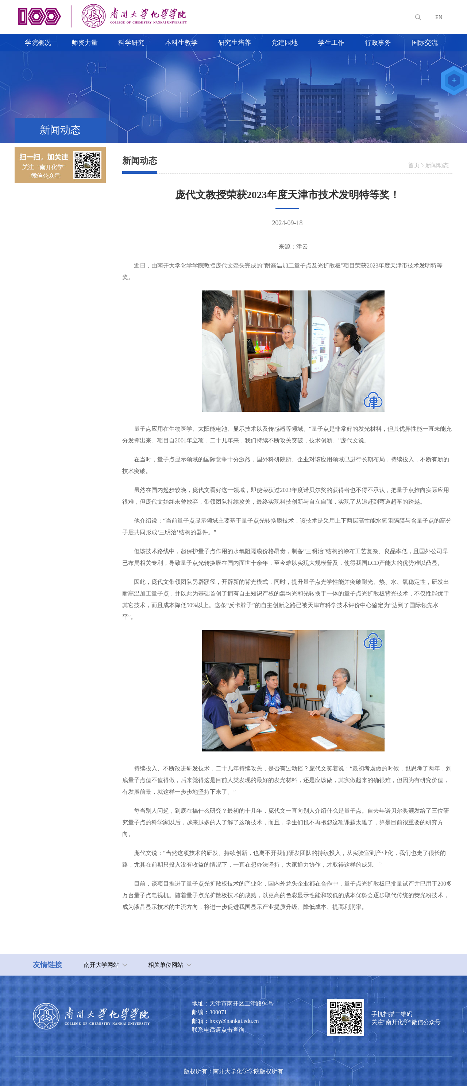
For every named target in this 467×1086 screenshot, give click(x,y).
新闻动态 (437, 165)
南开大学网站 (101, 965)
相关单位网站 (165, 965)
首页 (414, 165)
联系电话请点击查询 (218, 1030)
